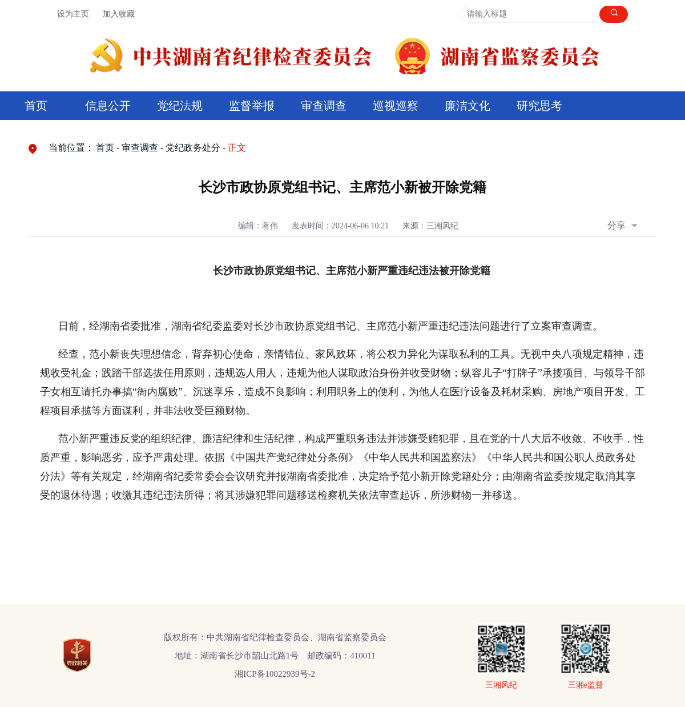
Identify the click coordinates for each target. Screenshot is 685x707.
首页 (36, 105)
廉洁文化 (467, 105)
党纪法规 (180, 105)
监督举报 (252, 105)
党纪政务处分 (193, 147)
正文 (237, 147)
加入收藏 (119, 14)
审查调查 (323, 105)
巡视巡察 (395, 105)
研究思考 (539, 105)
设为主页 (73, 14)
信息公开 (108, 105)
